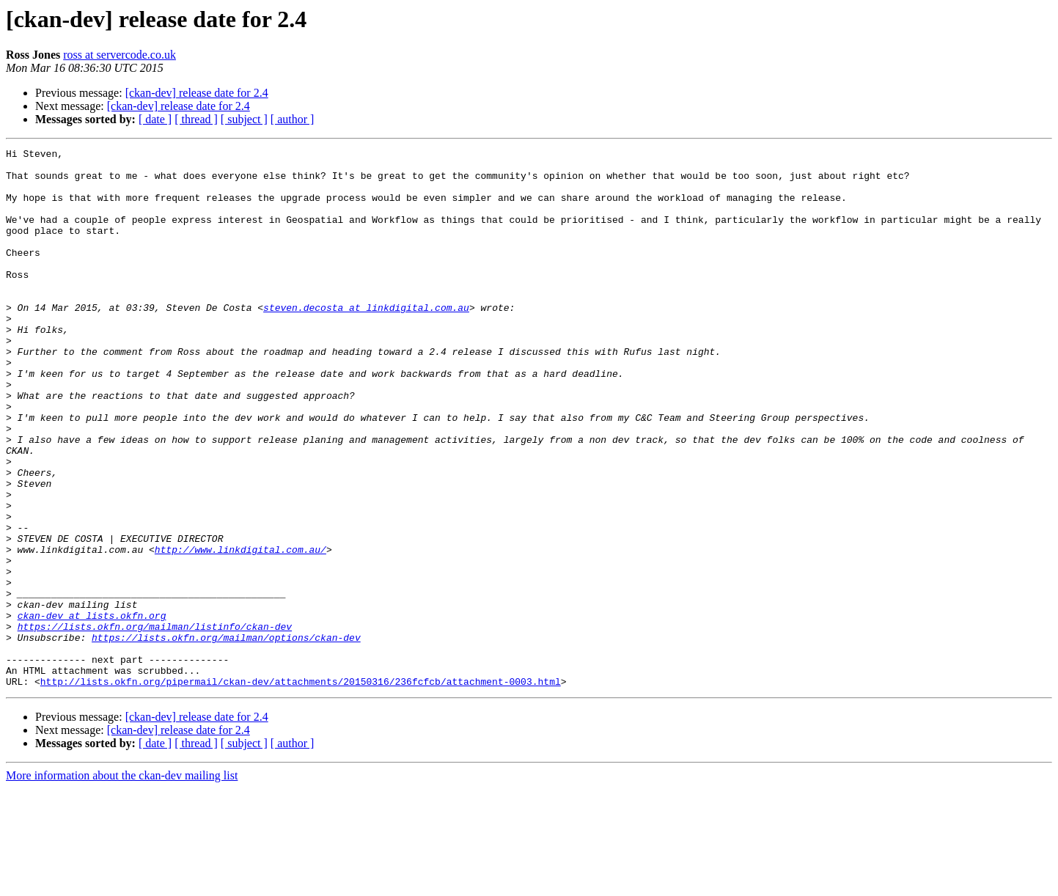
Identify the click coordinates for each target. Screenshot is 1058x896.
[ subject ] (244, 119)
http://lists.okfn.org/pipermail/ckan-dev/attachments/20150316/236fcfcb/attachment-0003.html (300, 789)
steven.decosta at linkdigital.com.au (366, 340)
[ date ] (155, 119)
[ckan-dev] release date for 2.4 (196, 93)
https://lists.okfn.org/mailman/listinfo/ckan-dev (155, 723)
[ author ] (293, 119)
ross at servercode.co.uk (119, 54)
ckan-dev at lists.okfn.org (92, 709)
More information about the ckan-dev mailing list (122, 883)
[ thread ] (196, 119)
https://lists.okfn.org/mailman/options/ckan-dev (226, 736)
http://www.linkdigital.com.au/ (240, 630)
